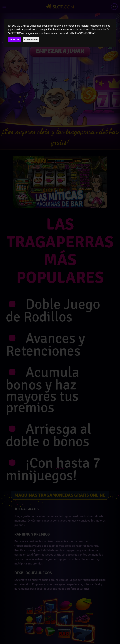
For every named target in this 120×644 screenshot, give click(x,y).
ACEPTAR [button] (15, 39)
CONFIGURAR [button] (31, 39)
